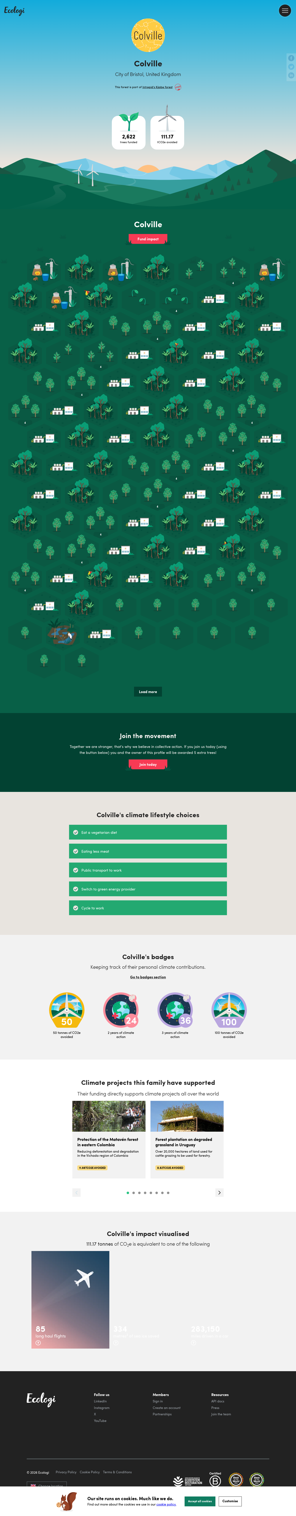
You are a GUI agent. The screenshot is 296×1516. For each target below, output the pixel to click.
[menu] (285, 11)
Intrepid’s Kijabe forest (157, 87)
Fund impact (148, 239)
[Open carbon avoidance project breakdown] (167, 133)
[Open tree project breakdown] (129, 133)
